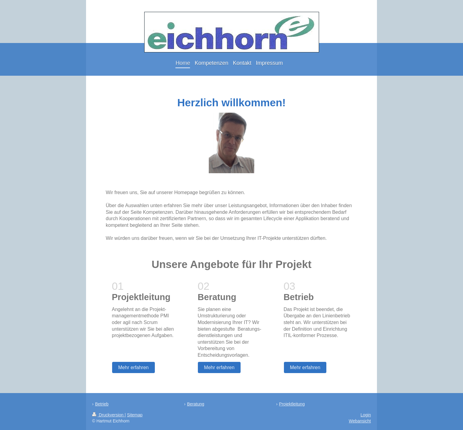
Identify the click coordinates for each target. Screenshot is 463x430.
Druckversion (108, 414)
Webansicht (360, 420)
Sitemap (134, 414)
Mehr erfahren (133, 367)
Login (366, 414)
